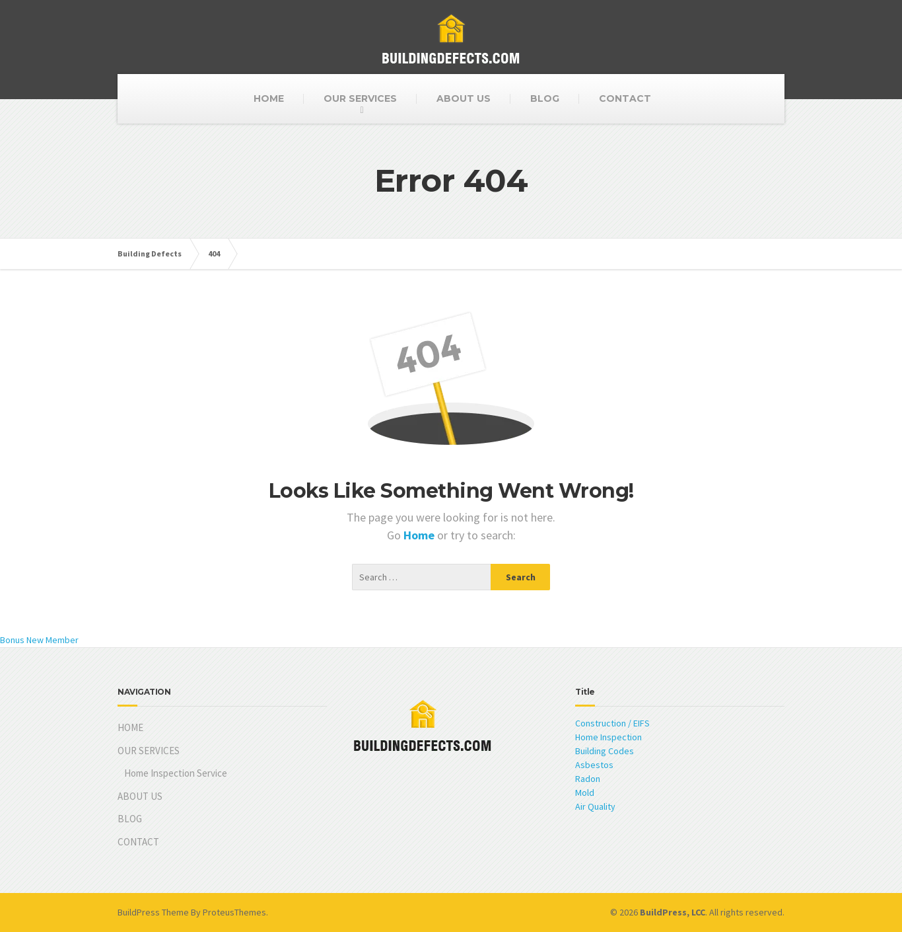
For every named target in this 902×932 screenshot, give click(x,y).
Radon (587, 779)
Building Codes (604, 751)
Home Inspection (608, 737)
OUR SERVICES (360, 98)
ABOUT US (463, 98)
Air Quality (595, 806)
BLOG (544, 98)
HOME (269, 98)
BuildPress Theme (153, 912)
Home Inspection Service (175, 773)
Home (420, 535)
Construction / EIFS (612, 723)
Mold (584, 792)
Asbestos (594, 765)
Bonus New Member (39, 640)
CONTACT (625, 98)
